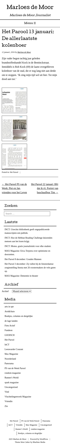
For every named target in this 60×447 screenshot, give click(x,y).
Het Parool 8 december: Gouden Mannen (23, 259)
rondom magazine (13, 373)
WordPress (44, 439)
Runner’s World (22, 429)
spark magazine (12, 382)
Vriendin (8, 401)
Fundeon (8, 330)
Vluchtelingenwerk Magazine (18, 396)
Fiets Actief (10, 325)
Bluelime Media (39, 442)
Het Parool (14, 172)
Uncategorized (11, 387)
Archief (5, 291)
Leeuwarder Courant (14, 349)
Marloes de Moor (30, 8)
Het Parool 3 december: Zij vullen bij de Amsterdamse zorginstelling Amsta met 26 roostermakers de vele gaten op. (30, 267)
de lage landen (11, 321)
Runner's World (12, 377)
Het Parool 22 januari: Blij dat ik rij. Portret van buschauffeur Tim (44, 188)
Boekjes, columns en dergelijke (19, 316)
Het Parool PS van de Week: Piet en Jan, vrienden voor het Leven (14, 188)
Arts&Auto (10, 311)
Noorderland (10, 359)
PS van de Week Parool (15, 368)
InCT (7, 344)
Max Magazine (11, 354)
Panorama (9, 363)
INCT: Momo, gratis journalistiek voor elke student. (28, 246)
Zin (6, 406)
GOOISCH (10, 335)
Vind (7, 392)
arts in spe (9, 306)
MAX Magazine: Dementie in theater (21, 276)
